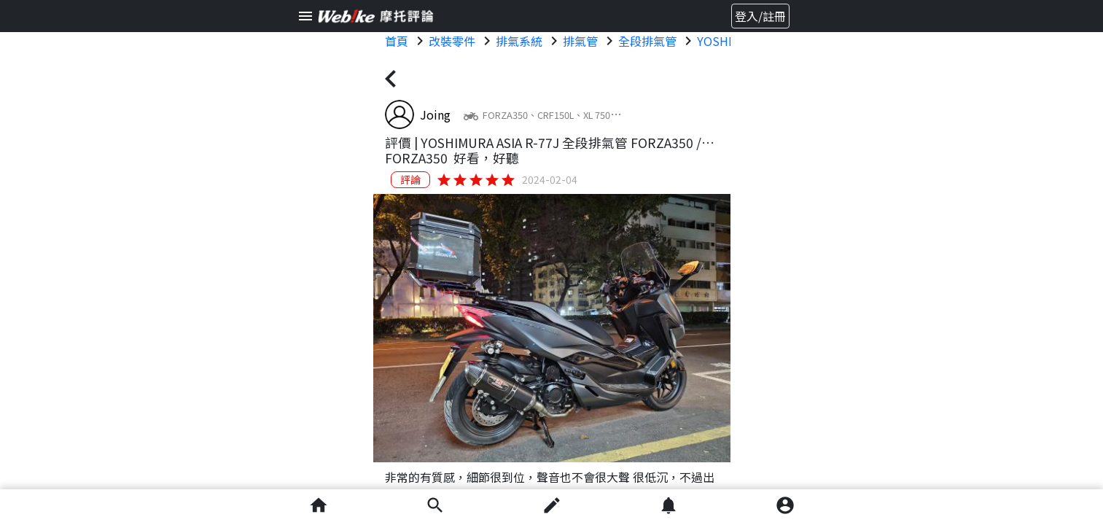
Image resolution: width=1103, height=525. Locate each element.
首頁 (396, 41)
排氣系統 (519, 41)
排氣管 (580, 41)
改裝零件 (452, 41)
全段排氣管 (647, 41)
